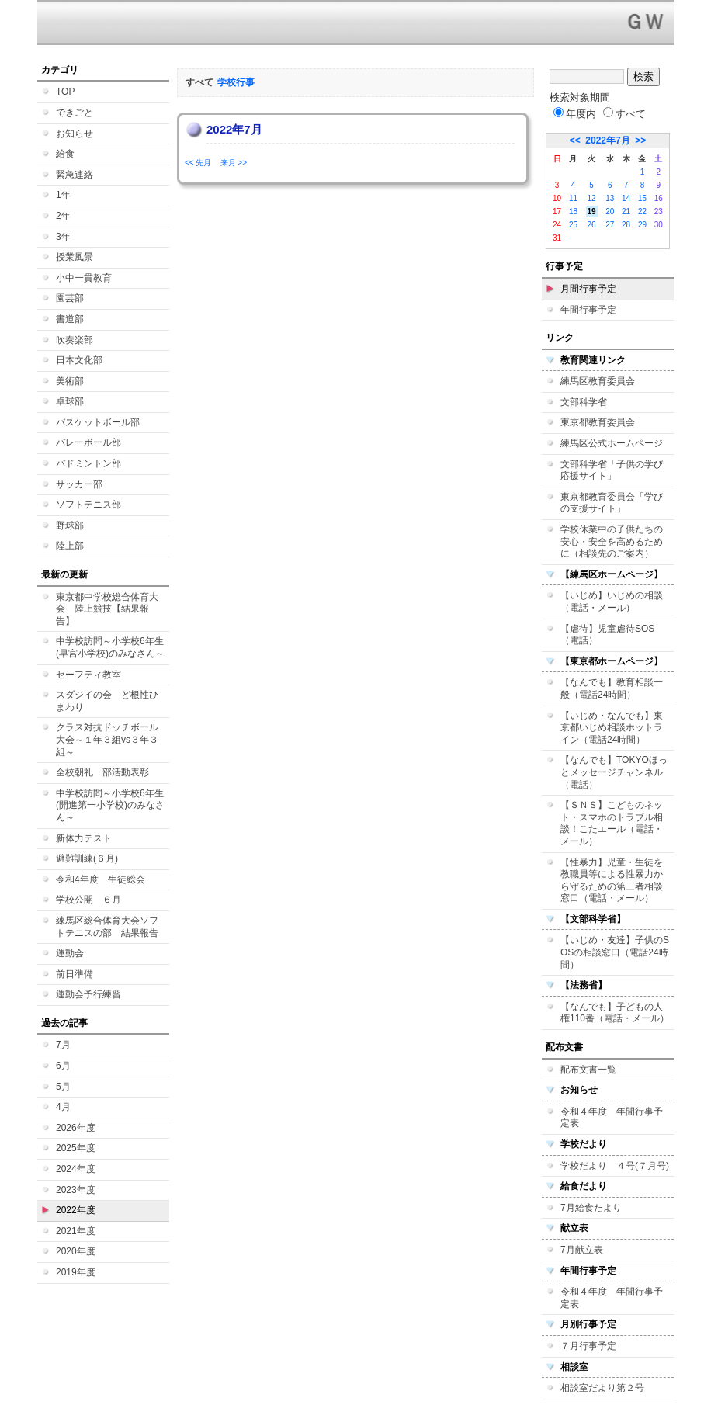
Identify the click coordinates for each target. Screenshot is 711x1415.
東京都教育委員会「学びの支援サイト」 (611, 503)
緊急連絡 (74, 174)
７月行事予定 (588, 1345)
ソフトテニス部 (88, 504)
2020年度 (75, 1251)
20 (609, 211)
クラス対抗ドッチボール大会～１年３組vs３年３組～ (107, 739)
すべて (624, 114)
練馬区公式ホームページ (611, 443)
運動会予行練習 (88, 994)
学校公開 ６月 (88, 899)
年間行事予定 (588, 309)
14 (626, 198)
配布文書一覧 (588, 1069)
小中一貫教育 (84, 277)
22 (642, 211)
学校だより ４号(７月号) (614, 1165)
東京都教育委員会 (597, 422)
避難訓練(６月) (87, 858)
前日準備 (74, 974)
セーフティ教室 (88, 674)
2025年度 (75, 1148)
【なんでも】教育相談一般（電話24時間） (611, 688)
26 (592, 224)
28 (626, 224)
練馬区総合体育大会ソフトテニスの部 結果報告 (107, 926)
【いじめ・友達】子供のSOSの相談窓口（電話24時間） (614, 952)
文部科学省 (583, 402)
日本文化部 (79, 360)
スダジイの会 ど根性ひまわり (107, 701)
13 (609, 198)
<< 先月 (198, 162)
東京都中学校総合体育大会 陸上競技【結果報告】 (107, 608)
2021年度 (75, 1231)
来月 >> (233, 162)
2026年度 (75, 1127)
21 (626, 211)
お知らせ (74, 133)
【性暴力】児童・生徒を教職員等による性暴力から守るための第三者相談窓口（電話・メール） (611, 880)
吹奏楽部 (74, 340)
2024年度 (75, 1169)
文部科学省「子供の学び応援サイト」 (611, 470)
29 (642, 224)
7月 (63, 1044)
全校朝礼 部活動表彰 (102, 772)
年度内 (574, 114)
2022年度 (75, 1210)
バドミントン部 (88, 463)
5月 (63, 1086)
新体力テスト (84, 838)
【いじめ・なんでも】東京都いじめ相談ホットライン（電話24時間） (611, 727)
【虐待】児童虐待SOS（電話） (607, 635)
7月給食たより (591, 1207)
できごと (74, 112)
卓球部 (70, 401)
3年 (63, 236)
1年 (63, 194)
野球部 (70, 525)
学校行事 (236, 82)
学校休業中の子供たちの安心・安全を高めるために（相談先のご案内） (611, 541)
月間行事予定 (588, 288)
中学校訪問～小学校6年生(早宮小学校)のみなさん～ (110, 647)
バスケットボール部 (98, 422)
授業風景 (74, 256)
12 (592, 198)
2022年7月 (607, 140)
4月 (63, 1106)
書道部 (70, 319)
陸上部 (70, 545)
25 (573, 224)
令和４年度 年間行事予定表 (611, 1117)
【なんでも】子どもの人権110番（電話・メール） (614, 1013)
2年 (63, 215)
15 (642, 198)
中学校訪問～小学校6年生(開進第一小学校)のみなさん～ (110, 805)
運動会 (70, 953)
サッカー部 (79, 484)
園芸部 (70, 298)
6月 (63, 1065)
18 (573, 211)
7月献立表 (581, 1249)
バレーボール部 (88, 442)
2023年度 (75, 1189)
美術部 (70, 381)
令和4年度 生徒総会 (100, 879)
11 (573, 198)
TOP (65, 91)
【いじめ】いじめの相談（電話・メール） (611, 601)
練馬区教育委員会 (597, 381)
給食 (65, 153)
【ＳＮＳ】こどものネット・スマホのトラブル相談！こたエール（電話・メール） (611, 823)
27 (609, 224)
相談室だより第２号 (602, 1387)
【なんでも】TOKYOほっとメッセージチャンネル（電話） (614, 771)
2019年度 (75, 1272)
